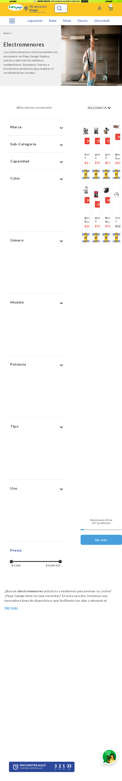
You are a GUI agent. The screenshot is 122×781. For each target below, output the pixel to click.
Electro (83, 20)
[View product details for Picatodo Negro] (106, 190)
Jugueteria (34, 20)
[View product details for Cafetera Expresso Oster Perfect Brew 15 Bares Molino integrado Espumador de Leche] (86, 131)
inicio (6, 33)
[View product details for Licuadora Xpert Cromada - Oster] (106, 131)
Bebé (52, 20)
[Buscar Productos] (58, 8)
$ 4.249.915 (53, 565)
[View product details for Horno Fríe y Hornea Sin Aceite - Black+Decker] (116, 127)
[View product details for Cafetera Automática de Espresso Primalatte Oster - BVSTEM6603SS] (96, 131)
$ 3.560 (15, 565)
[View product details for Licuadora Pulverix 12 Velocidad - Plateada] (86, 190)
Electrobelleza (104, 20)
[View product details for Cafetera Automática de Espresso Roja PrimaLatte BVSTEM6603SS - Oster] (96, 195)
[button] (37, 127)
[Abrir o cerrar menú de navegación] (12, 21)
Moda (67, 20)
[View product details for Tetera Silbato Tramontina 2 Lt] (116, 195)
